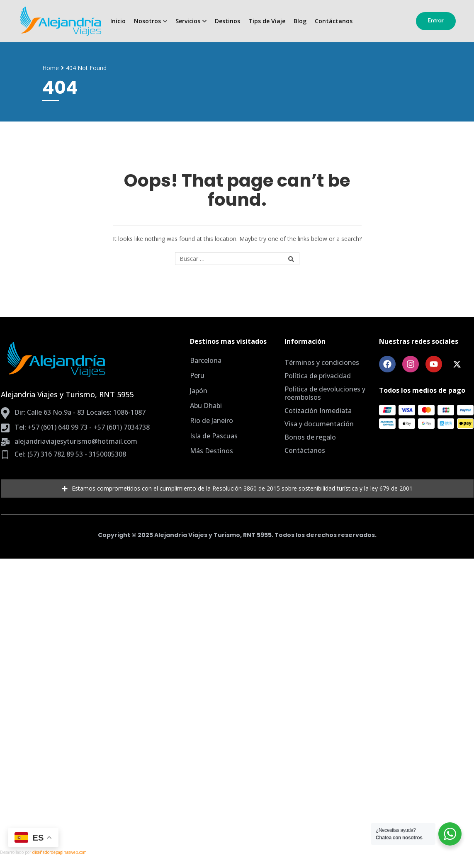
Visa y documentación (319, 423)
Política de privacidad (317, 375)
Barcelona (205, 360)
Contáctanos (333, 21)
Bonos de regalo (310, 437)
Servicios (187, 21)
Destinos (227, 21)
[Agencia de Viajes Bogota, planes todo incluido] (60, 21)
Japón (198, 390)
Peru (197, 375)
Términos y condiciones (321, 362)
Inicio (118, 21)
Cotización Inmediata (318, 410)
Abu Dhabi (206, 405)
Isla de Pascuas (214, 435)
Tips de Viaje (266, 21)
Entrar (436, 20)
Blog (300, 21)
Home (50, 68)
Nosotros (147, 21)
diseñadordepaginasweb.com (59, 852)
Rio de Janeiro (211, 420)
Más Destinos (211, 450)
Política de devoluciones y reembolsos (324, 393)
